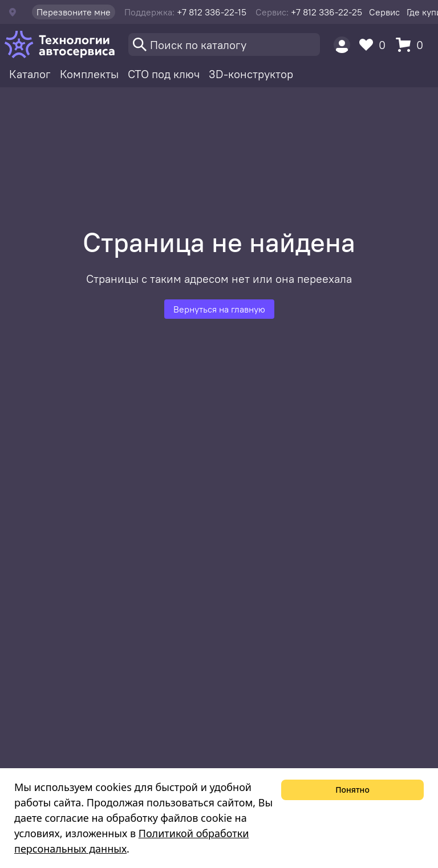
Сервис (384, 12)
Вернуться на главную (219, 309)
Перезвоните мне (73, 12)
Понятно (352, 789)
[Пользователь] (342, 44)
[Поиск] (224, 44)
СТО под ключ (164, 73)
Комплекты (89, 73)
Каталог (30, 73)
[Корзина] (412, 44)
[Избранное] (375, 44)
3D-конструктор (251, 73)
